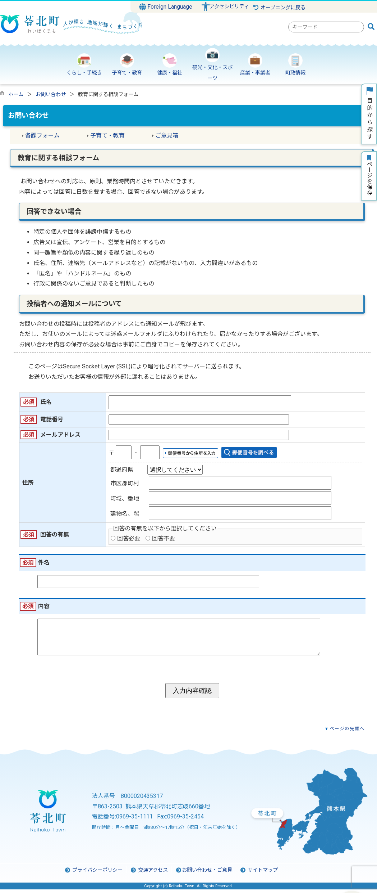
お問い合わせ (51, 94)
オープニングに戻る (279, 8)
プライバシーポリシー (93, 874)
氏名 (46, 402)
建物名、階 (124, 513)
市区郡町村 (124, 483)
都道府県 (121, 469)
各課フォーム (42, 135)
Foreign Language (166, 6)
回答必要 (128, 538)
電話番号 (51, 419)
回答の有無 (54, 534)
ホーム (15, 94)
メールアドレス (60, 434)
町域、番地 (124, 498)
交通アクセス (149, 874)
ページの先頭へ (347, 732)
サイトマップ (259, 874)
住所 (28, 482)
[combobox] (326, 27)
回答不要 (163, 538)
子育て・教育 (107, 135)
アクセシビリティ (229, 7)
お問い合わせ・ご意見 (203, 874)
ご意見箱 (166, 135)
